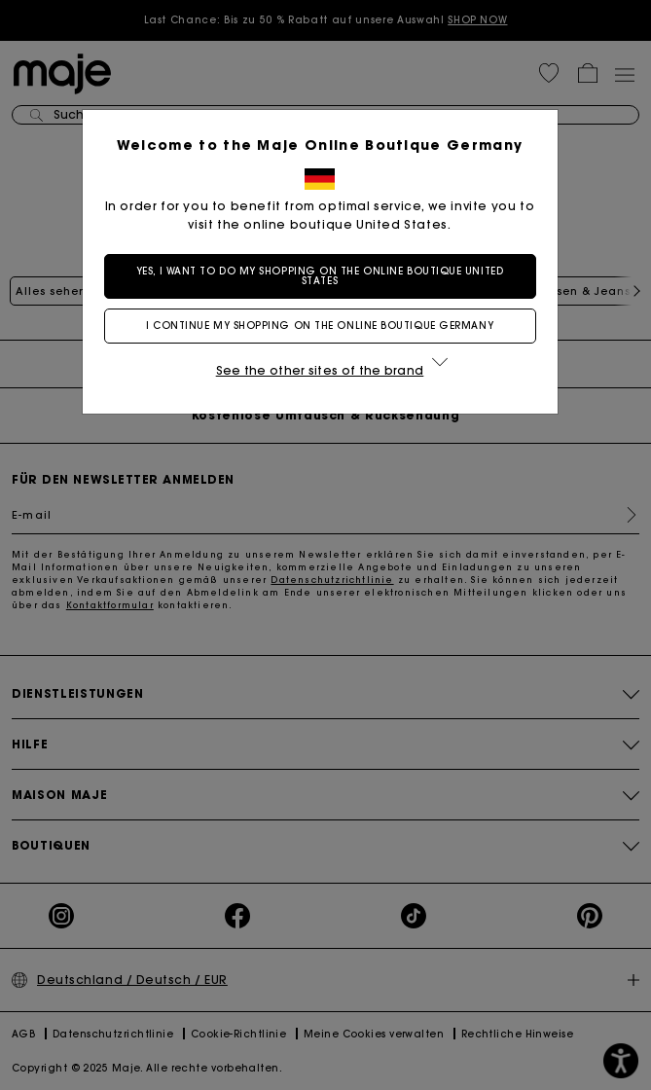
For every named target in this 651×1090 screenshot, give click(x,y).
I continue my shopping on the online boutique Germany (325, 325)
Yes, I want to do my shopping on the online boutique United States (325, 276)
